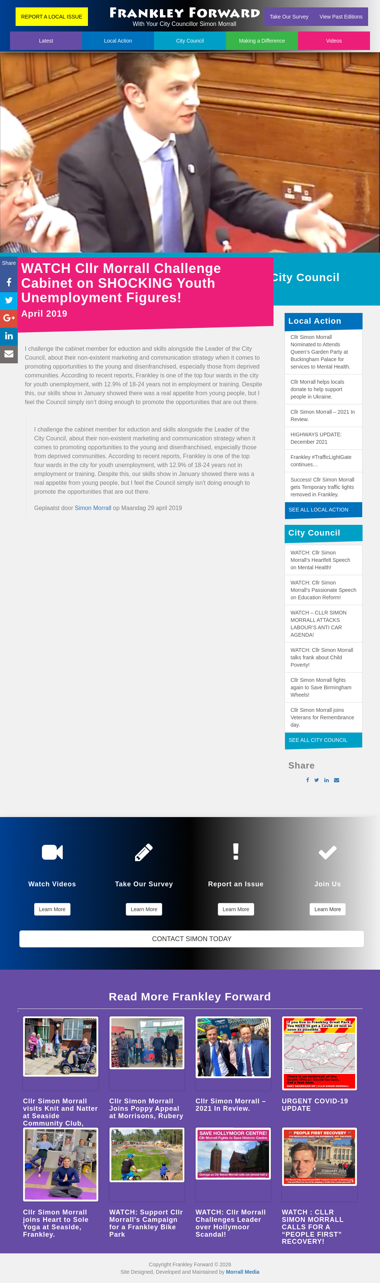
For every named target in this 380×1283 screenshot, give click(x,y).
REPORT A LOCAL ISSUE (51, 17)
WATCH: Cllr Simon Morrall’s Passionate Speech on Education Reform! (323, 590)
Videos (334, 41)
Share (9, 263)
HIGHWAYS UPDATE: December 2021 (316, 438)
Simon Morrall (93, 508)
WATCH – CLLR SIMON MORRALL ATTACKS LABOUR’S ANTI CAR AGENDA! (319, 624)
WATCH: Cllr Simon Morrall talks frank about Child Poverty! (322, 657)
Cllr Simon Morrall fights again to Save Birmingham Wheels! (321, 687)
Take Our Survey (289, 17)
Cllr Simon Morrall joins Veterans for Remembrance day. (322, 717)
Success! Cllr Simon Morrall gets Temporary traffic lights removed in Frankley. (322, 487)
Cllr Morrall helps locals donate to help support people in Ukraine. (317, 389)
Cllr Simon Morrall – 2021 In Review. (323, 415)
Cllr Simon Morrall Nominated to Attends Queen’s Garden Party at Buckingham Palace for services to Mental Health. (320, 352)
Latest (46, 41)
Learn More (52, 909)
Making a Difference (262, 41)
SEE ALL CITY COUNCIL (318, 740)
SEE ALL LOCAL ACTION (318, 510)
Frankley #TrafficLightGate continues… (321, 460)
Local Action (118, 41)
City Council (190, 41)
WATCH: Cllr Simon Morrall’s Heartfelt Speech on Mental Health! (320, 560)
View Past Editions (341, 17)
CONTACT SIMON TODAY (192, 939)
